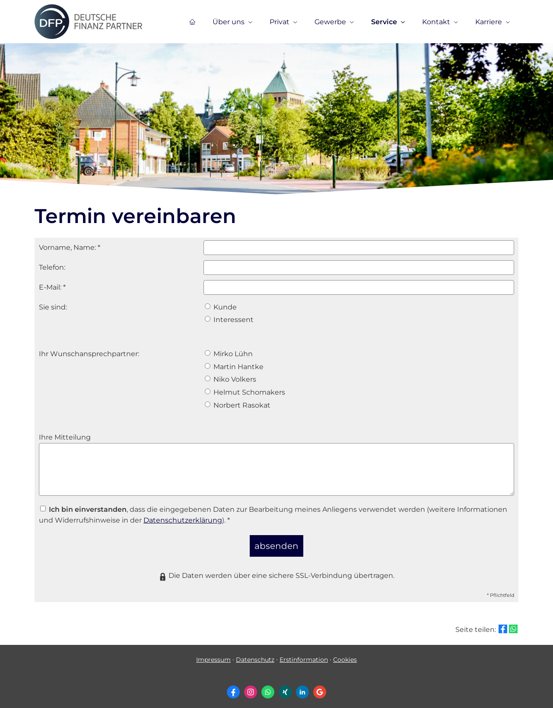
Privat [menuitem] (279, 22)
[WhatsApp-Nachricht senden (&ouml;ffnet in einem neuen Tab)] (267, 686)
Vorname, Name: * (69, 247)
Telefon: (52, 267)
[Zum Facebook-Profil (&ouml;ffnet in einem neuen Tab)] (233, 686)
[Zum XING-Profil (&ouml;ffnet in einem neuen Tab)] (285, 686)
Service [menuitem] (384, 22)
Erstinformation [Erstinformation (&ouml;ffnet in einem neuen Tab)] (304, 654)
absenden (276, 543)
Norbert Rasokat (237, 405)
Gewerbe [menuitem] (330, 22)
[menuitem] (192, 22)
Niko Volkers (230, 379)
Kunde (221, 307)
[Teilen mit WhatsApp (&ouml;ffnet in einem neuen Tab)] (513, 623)
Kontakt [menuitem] (436, 22)
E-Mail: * (52, 287)
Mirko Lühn (229, 354)
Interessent (229, 320)
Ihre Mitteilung (65, 437)
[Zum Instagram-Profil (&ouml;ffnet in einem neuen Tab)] (250, 686)
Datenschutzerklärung (182, 520)
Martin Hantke (234, 367)
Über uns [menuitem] (229, 22)
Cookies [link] (345, 654)
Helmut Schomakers (245, 392)
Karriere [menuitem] (488, 22)
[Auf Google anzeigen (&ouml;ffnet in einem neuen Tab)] (319, 686)
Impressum (213, 654)
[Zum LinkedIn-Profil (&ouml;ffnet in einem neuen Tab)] (302, 686)
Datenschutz (255, 654)
